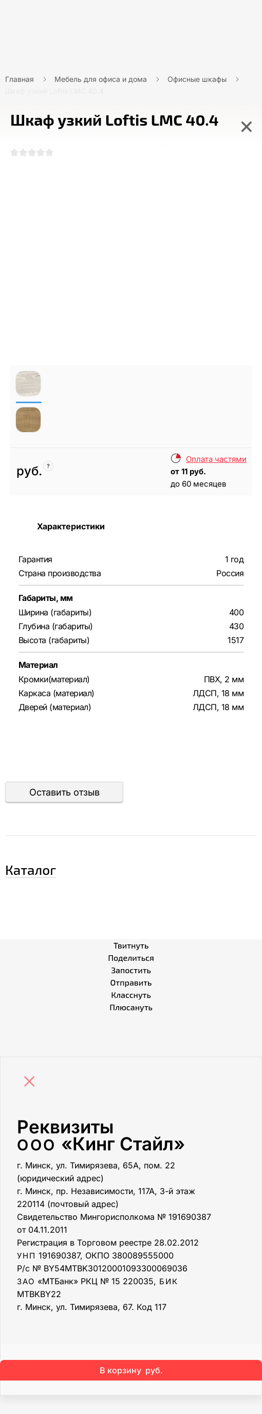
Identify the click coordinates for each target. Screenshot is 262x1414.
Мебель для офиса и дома (100, 79)
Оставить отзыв (64, 792)
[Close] (32, 1082)
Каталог (30, 869)
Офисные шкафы (197, 79)
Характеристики (71, 526)
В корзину (131, 1370)
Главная (19, 79)
